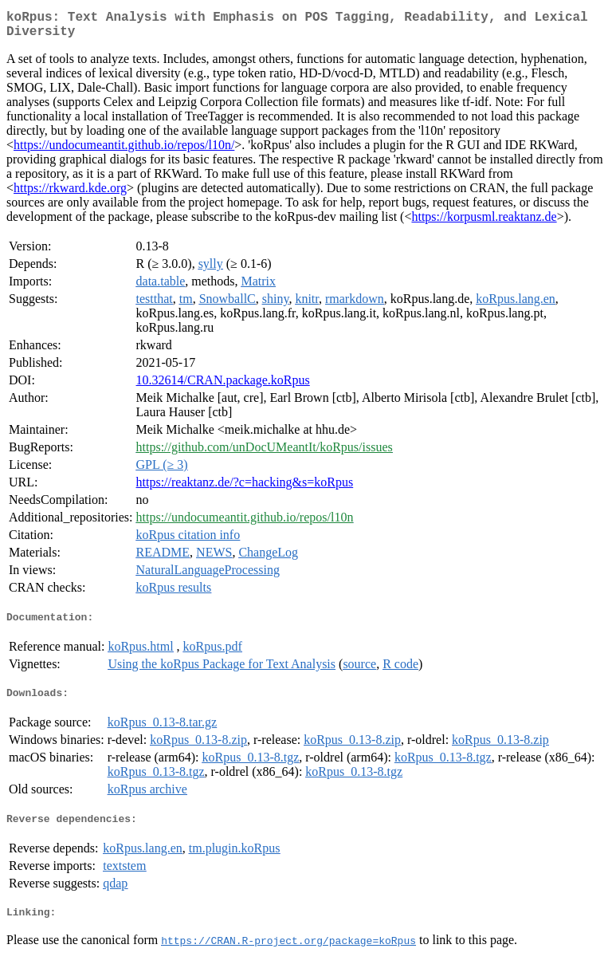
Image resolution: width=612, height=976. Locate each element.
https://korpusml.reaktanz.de (483, 223)
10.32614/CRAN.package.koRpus (223, 386)
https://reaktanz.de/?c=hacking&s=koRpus (245, 488)
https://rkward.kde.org (70, 194)
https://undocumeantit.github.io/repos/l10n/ (124, 151)
